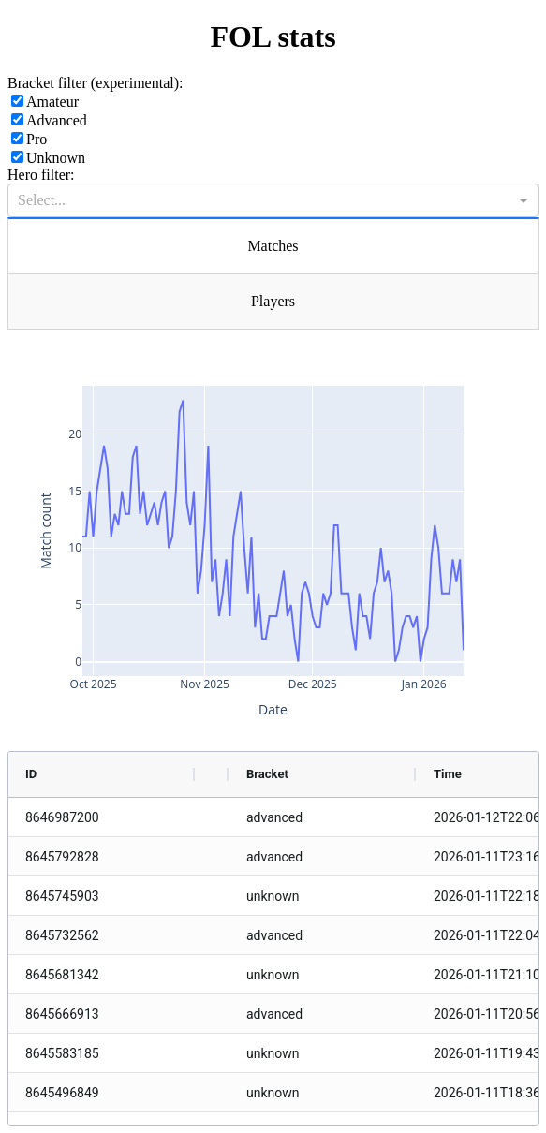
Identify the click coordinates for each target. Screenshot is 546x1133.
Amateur (45, 102)
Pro (29, 139)
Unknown (48, 158)
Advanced (49, 120)
